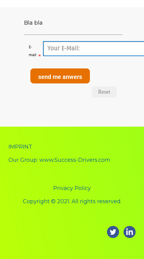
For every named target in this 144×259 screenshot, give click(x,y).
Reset (104, 92)
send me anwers (60, 76)
